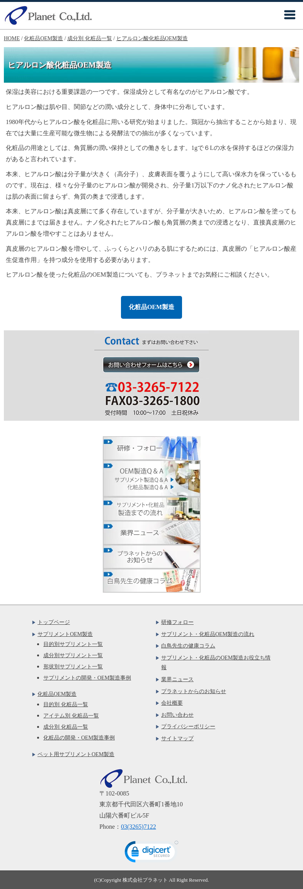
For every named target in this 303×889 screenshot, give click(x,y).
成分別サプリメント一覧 (73, 655)
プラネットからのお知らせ (193, 691)
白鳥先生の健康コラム (188, 646)
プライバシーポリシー (188, 726)
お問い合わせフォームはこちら (155, 364)
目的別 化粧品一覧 (65, 704)
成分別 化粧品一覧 (65, 727)
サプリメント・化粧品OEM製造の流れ (207, 634)
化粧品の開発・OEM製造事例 (79, 738)
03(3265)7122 (138, 826)
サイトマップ (177, 738)
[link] (151, 853)
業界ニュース (177, 679)
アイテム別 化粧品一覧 (71, 716)
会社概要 (172, 703)
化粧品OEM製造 (151, 307)
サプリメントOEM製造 (65, 634)
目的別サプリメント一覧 (73, 644)
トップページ (53, 622)
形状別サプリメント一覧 (73, 667)
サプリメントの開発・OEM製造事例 (87, 678)
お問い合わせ (177, 715)
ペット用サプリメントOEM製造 (75, 754)
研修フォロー (177, 622)
